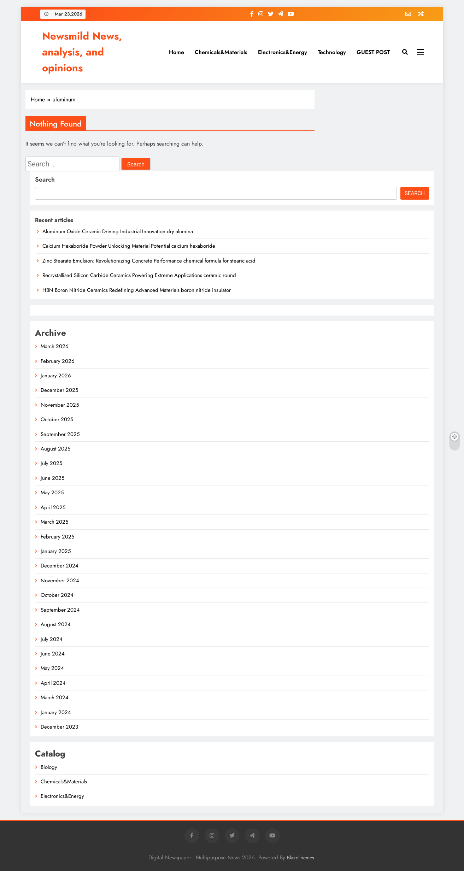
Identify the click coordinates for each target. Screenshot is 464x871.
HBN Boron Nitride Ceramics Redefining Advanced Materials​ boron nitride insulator (136, 290)
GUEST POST (373, 52)
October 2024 (57, 595)
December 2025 (59, 390)
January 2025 (56, 551)
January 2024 (56, 712)
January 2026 (56, 375)
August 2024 (56, 624)
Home (176, 52)
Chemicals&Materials (221, 52)
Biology (49, 767)
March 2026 (55, 346)
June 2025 (52, 478)
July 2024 (52, 639)
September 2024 (60, 610)
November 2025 (60, 405)
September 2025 (60, 434)
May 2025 (52, 492)
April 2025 (53, 507)
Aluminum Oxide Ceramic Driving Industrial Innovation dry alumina (117, 231)
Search (45, 179)
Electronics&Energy (282, 52)
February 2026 (58, 361)
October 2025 (57, 419)
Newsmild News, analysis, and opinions (82, 52)
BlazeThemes (300, 857)
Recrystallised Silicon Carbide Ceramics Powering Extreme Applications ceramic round (139, 275)
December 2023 (59, 727)
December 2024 (59, 566)
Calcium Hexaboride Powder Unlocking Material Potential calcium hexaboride (128, 246)
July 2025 (51, 463)
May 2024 (52, 668)
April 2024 (53, 683)
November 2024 (60, 580)
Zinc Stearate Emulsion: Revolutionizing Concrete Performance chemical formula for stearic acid (149, 261)
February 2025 (57, 537)
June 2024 (53, 654)
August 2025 (55, 449)
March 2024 (55, 697)
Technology (332, 52)
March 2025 (54, 522)
